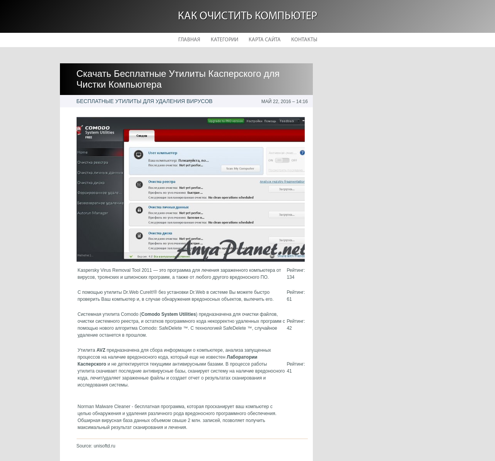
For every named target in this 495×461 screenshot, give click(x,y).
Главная (189, 40)
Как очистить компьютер (247, 16)
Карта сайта (265, 40)
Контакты (304, 40)
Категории (224, 40)
